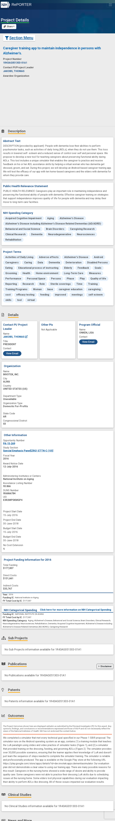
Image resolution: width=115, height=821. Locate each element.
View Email (12, 353)
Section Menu (19, 38)
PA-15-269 (9, 443)
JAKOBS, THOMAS (15, 336)
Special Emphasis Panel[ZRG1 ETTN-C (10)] (28, 450)
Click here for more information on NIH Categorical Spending (75, 609)
